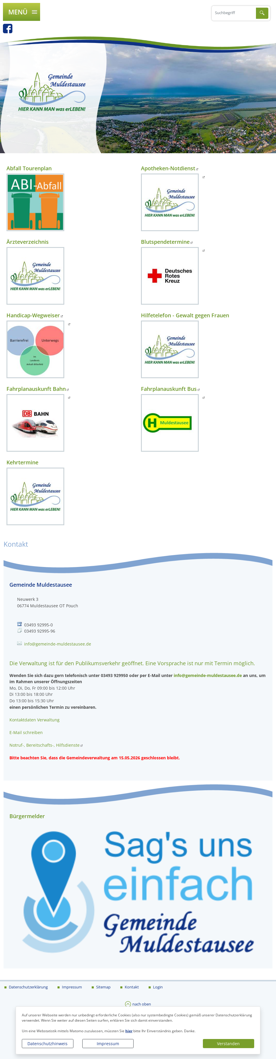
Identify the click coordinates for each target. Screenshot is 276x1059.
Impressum (108, 1043)
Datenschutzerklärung (28, 987)
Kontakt (131, 987)
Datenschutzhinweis (47, 1043)
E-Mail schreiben (26, 732)
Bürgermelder (27, 816)
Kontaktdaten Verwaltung (34, 720)
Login (157, 987)
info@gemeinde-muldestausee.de (57, 644)
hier (128, 1030)
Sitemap (103, 987)
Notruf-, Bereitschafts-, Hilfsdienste (44, 745)
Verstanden (228, 1043)
